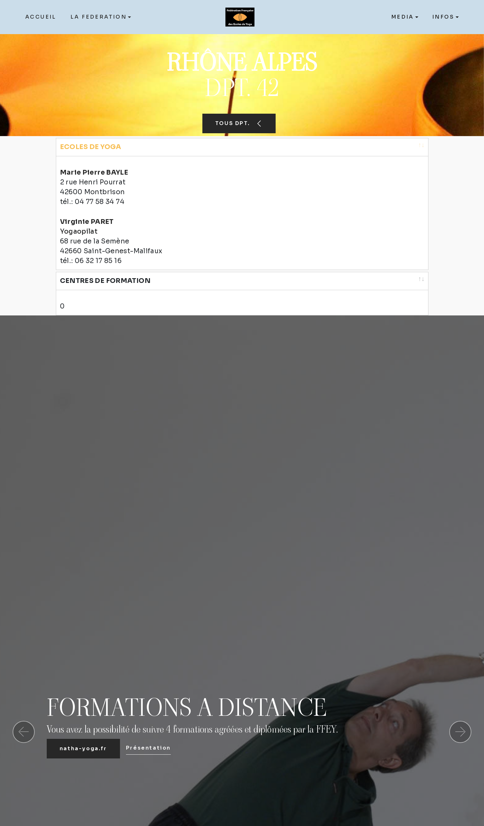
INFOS (443, 17)
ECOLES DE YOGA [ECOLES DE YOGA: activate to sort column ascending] (90, 147)
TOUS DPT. (239, 123)
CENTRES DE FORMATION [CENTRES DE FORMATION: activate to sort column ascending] (105, 273)
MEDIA (402, 17)
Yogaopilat (79, 224)
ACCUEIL (41, 17)
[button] (24, 717)
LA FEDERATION (98, 17)
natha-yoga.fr (83, 733)
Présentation (148, 732)
